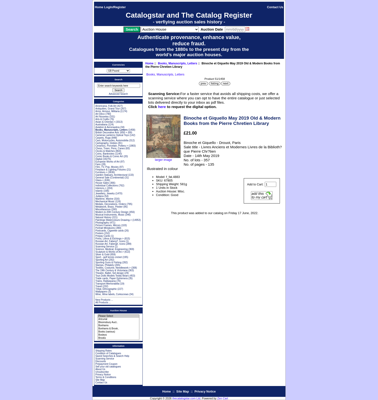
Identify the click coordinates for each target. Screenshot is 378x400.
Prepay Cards (102, 236)
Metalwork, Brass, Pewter (108, 206)
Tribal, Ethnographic (106, 289)
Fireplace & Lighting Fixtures (110, 169)
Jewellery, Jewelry (105, 193)
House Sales (102, 183)
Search (118, 79)
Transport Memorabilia (107, 283)
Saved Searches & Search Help (112, 356)
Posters (99, 233)
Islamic (99, 191)
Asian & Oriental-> (105, 122)
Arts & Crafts (102, 119)
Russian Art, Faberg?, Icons (110, 241)
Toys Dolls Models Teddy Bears (112, 275)
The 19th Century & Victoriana (111, 270)
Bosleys (118, 335)
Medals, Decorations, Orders (110, 204)
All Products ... (103, 302)
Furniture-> (101, 172)
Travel (98, 286)
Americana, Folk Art (105, 106)
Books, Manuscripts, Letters (177, 63)
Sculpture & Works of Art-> (109, 252)
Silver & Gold (102, 254)
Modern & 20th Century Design (111, 212)
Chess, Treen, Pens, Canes (110, 148)
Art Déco (100, 114)
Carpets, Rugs (103, 137)
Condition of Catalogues (108, 353)
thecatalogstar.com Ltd (186, 398)
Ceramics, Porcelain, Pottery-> (111, 145)
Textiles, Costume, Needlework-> (112, 267)
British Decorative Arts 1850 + (111, 132)
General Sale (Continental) (109, 177)
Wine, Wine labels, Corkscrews (111, 294)
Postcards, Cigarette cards (109, 230)
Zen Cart (222, 398)
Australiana (101, 124)
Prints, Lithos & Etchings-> (109, 238)
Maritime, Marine (104, 198)
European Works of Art (107, 161)
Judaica (99, 196)
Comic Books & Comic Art (109, 156)
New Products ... (104, 299)
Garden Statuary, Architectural (111, 175)
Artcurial (118, 319)
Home (99, 7)
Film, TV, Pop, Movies (107, 167)
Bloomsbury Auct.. (118, 322)
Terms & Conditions (105, 377)
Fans (98, 164)
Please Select (118, 316)
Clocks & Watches (105, 151)
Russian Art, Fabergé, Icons (110, 244)
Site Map (100, 380)
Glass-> (99, 180)
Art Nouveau (102, 116)
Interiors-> (100, 188)
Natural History (103, 217)
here (162, 107)
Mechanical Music (104, 201)
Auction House (118, 310)
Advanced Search (118, 94)
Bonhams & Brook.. (118, 328)
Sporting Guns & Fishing (108, 262)
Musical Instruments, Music (109, 214)
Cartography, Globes (106, 143)
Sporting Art (101, 259)
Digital (98, 159)
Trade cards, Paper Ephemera (111, 278)
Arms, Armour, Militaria (107, 111)
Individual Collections (106, 185)
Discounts (100, 361)
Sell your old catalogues (108, 366)
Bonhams (118, 325)
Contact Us (275, 7)
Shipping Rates (103, 350)
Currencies (118, 64)
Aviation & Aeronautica (107, 127)
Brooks (118, 338)
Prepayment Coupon (106, 364)
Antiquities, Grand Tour (107, 108)
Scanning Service (104, 246)
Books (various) (118, 331)
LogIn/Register (115, 7)
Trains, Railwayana (105, 281)
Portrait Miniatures (105, 228)
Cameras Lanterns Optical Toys (112, 135)
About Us (100, 369)
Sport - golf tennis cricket (108, 257)
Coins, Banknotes (104, 153)
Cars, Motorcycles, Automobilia (111, 140)
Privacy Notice (103, 374)
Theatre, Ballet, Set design (109, 273)
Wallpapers (101, 291)
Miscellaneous (102, 209)
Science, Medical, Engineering (111, 249)
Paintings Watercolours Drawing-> (113, 220)
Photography (102, 222)
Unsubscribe (102, 372)
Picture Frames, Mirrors (107, 225)
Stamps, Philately (104, 265)
